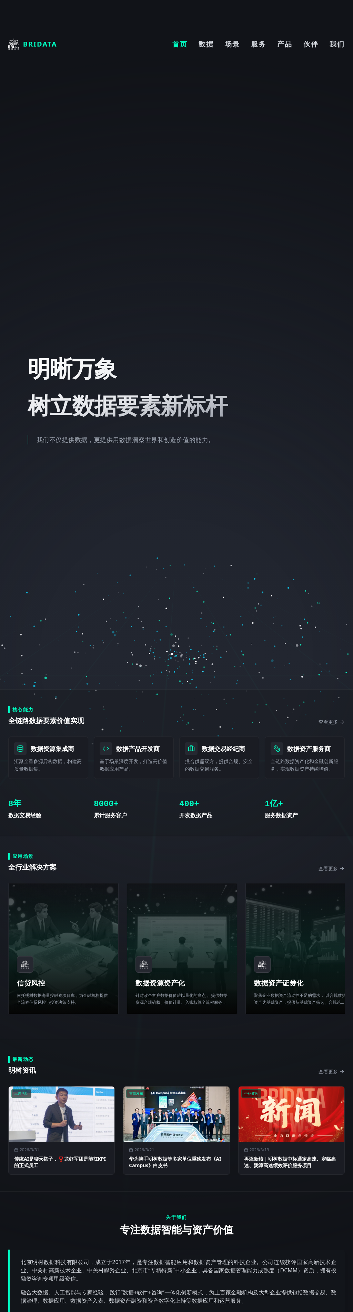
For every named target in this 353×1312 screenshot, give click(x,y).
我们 (337, 44)
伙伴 (311, 44)
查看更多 (332, 722)
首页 (180, 44)
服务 (258, 44)
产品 (284, 44)
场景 (232, 44)
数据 (206, 44)
